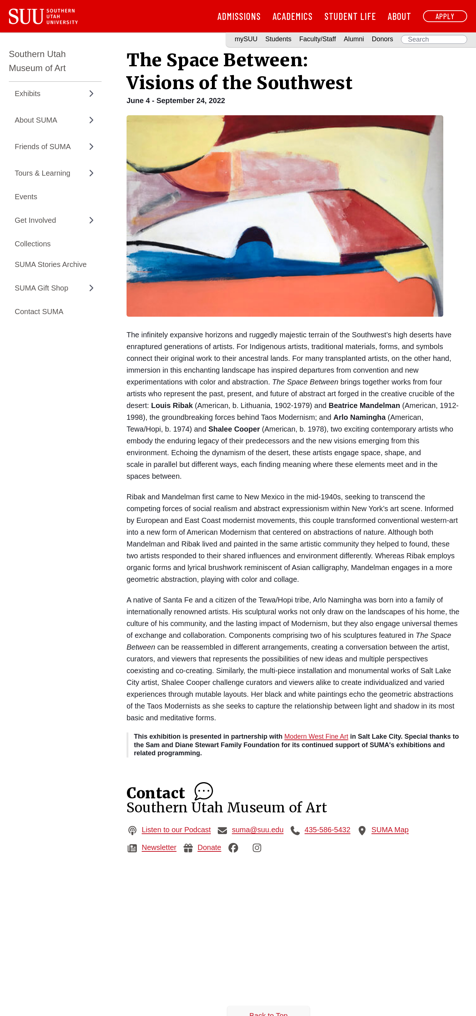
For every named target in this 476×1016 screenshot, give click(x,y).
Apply (445, 16)
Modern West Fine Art (316, 736)
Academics (293, 16)
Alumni (354, 39)
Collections (33, 244)
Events (26, 197)
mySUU (246, 39)
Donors (382, 39)
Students (278, 39)
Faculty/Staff (317, 39)
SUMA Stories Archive (51, 264)
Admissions (239, 16)
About (399, 16)
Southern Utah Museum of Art (37, 61)
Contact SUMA (39, 311)
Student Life (350, 16)
